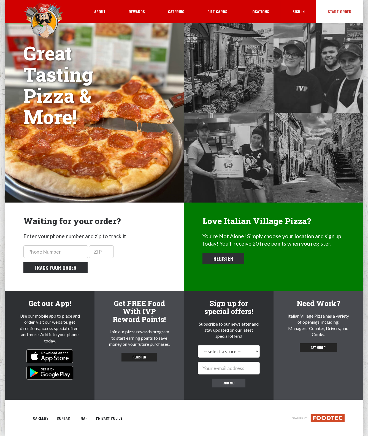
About (99, 11)
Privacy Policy (109, 418)
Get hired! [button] (318, 347)
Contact (64, 418)
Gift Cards (217, 11)
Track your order (55, 267)
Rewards (137, 11)
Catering (176, 11)
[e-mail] (229, 368)
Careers (40, 418)
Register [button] (223, 258)
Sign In (304, 11)
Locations (259, 11)
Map (84, 418)
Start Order (339, 11)
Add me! (228, 383)
